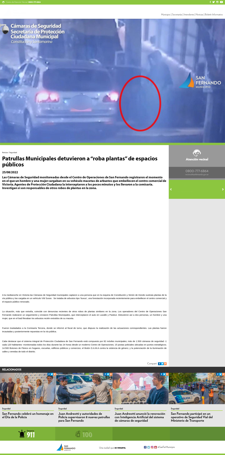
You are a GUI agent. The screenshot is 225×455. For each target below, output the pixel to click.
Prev (172, 189)
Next (221, 189)
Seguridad (6, 409)
